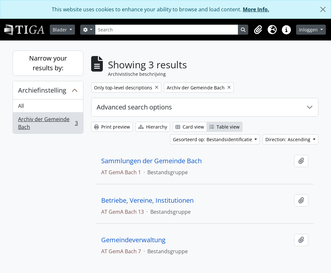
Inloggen (309, 30)
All (21, 105)
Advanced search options (134, 107)
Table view (224, 127)
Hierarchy (152, 127)
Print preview (112, 127)
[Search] (166, 30)
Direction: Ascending (288, 139)
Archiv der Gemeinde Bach (48, 123)
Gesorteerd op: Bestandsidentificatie (213, 139)
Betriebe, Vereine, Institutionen (147, 200)
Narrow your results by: (48, 63)
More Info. (256, 9)
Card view (190, 127)
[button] (258, 30)
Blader (60, 30)
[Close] (323, 9)
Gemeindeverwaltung (133, 240)
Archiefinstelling (42, 90)
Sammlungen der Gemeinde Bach (151, 161)
